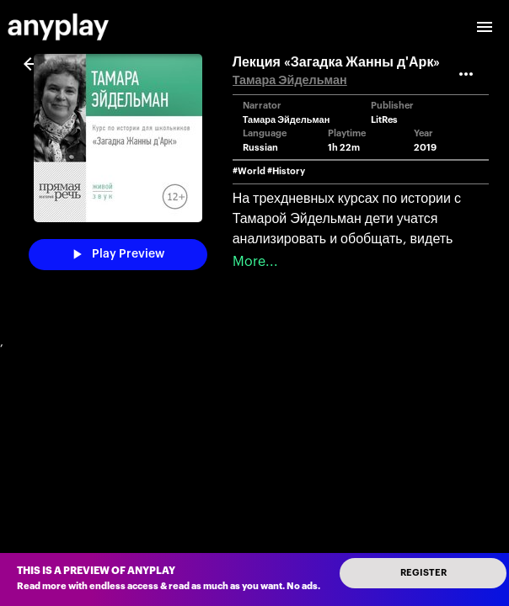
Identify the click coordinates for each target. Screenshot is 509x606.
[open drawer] (484, 27)
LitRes (384, 120)
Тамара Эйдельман (290, 80)
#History (286, 171)
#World (249, 171)
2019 (425, 147)
